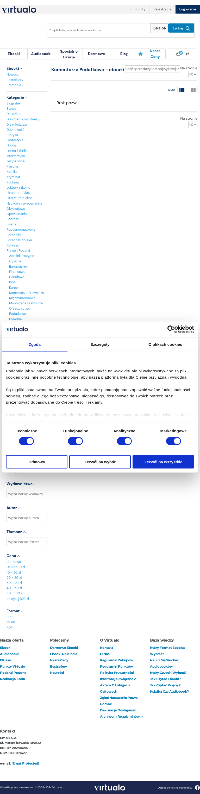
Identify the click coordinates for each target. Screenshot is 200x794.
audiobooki (9, 654)
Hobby (12, 145)
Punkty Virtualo (12, 666)
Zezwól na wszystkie (163, 462)
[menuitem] (14, 53)
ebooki (5, 648)
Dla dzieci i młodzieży (23, 119)
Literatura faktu (18, 192)
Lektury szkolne (18, 187)
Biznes (11, 108)
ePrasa (5, 660)
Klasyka (12, 166)
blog (124, 53)
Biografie (13, 103)
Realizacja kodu (12, 679)
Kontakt (106, 648)
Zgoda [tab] (35, 344)
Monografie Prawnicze (26, 303)
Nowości (13, 74)
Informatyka (16, 156)
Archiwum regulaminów (121, 716)
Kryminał (13, 177)
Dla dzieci (14, 114)
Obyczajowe (16, 208)
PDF (9, 627)
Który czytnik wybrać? (168, 673)
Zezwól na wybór (100, 462)
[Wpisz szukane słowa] (97, 30)
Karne (13, 287)
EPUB (11, 617)
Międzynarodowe (22, 298)
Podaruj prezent (13, 673)
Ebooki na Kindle (63, 654)
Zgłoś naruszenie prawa (119, 698)
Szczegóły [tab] (99, 344)
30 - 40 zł (14, 583)
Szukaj (181, 28)
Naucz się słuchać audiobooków (164, 663)
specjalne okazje (69, 54)
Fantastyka (15, 140)
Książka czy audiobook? (169, 691)
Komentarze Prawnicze (26, 293)
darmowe (96, 53)
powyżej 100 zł (18, 598)
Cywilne (15, 261)
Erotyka (12, 135)
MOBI (11, 622)
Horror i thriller (18, 151)
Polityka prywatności (117, 673)
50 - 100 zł (15, 593)
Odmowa (36, 462)
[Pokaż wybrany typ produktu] (159, 28)
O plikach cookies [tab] (165, 344)
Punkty (139, 9)
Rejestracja (162, 9)
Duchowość (15, 129)
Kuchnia (13, 182)
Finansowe (17, 271)
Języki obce (16, 161)
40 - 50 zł (14, 588)
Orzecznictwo (19, 308)
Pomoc (106, 704)
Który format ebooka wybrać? (167, 651)
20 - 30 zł (14, 577)
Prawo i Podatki (18, 250)
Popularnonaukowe (21, 229)
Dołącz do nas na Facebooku (179, 787)
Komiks (12, 171)
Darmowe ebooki (64, 648)
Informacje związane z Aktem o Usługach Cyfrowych (118, 685)
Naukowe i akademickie (24, 203)
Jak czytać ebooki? (165, 679)
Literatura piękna (20, 198)
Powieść (13, 245)
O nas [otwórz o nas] (104, 654)
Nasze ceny (149, 53)
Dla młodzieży (17, 124)
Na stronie (188, 68)
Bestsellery (15, 80)
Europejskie (18, 266)
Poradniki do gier (19, 240)
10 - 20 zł (14, 572)
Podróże (13, 219)
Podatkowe (17, 313)
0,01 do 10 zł (16, 567)
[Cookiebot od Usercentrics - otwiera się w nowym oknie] (171, 329)
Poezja (11, 224)
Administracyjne (21, 256)
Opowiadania (17, 214)
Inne (12, 282)
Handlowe (16, 277)
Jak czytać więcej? (165, 685)
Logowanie (187, 9)
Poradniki (14, 235)
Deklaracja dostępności (118, 710)
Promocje (14, 85)
